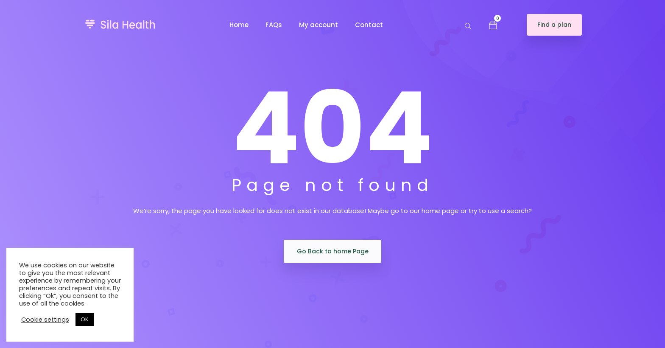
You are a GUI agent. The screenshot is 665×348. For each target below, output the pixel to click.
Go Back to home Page (333, 251)
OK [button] (85, 319)
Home (239, 24)
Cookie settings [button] (45, 319)
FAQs (273, 24)
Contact (369, 24)
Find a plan (554, 24)
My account (318, 24)
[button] (493, 24)
